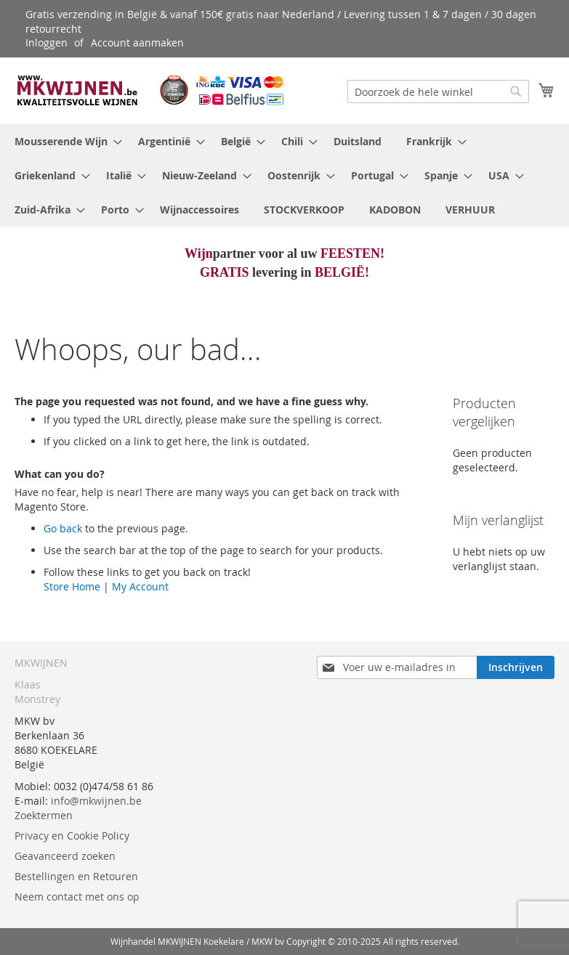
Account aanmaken (137, 42)
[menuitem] (64, 141)
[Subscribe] (515, 667)
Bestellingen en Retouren (76, 876)
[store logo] (150, 90)
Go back (63, 528)
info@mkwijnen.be (96, 801)
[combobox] (438, 91)
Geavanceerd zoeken (65, 856)
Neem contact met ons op (77, 896)
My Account (140, 586)
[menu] (284, 175)
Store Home (72, 586)
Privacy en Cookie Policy (72, 835)
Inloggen (46, 42)
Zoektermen (44, 815)
